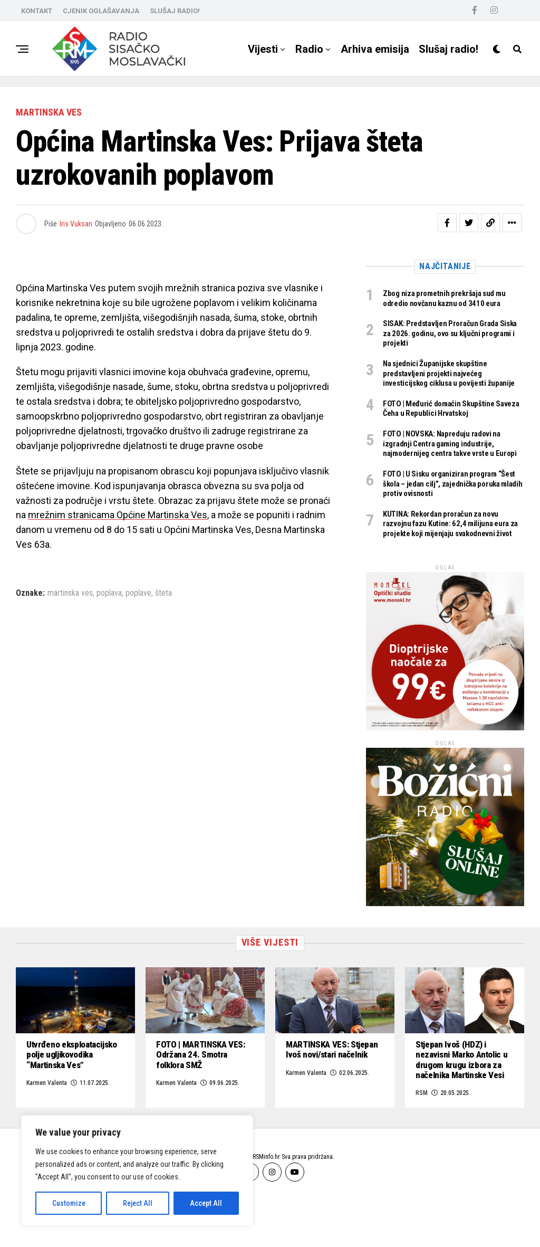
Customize (68, 1203)
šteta (163, 593)
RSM (422, 1137)
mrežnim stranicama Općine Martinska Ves (117, 514)
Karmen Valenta (306, 1115)
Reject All (137, 1203)
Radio (309, 49)
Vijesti (263, 49)
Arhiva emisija (375, 49)
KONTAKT (36, 11)
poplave (138, 593)
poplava (109, 593)
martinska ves (70, 593)
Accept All (206, 1203)
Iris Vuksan (76, 224)
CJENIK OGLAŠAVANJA (101, 11)
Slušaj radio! (448, 49)
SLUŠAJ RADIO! (175, 11)
